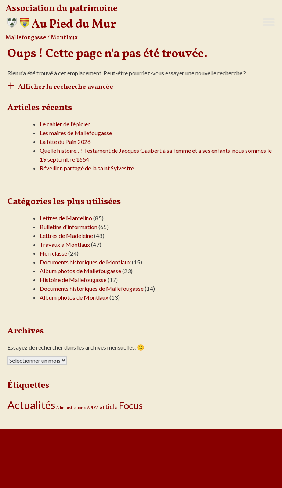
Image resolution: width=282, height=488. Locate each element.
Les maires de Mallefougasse (76, 132)
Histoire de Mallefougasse (73, 279)
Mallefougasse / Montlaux (42, 38)
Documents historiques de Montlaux (85, 262)
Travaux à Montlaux (65, 244)
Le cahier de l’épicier (65, 123)
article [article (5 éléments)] (109, 406)
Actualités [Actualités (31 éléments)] (31, 404)
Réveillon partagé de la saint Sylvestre (87, 168)
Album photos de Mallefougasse (80, 270)
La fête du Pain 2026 (65, 141)
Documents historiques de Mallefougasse (92, 288)
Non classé (53, 253)
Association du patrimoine (62, 8)
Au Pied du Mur (73, 25)
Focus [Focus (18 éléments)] (131, 405)
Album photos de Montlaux (74, 297)
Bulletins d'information (68, 226)
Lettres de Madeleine (66, 235)
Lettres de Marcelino (66, 217)
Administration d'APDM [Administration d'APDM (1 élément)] (77, 407)
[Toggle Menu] (269, 21)
